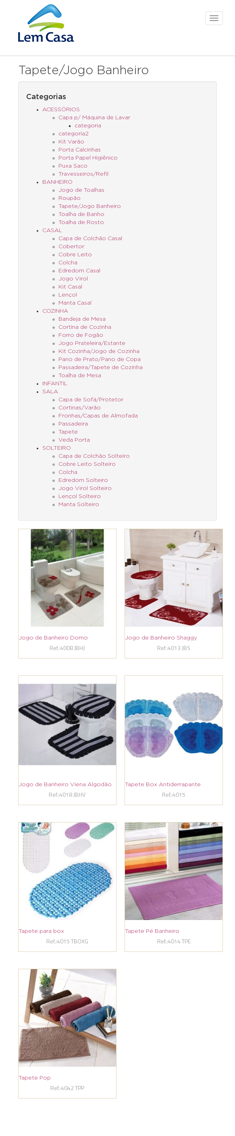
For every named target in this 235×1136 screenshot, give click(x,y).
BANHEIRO (57, 182)
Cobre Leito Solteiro (87, 464)
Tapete (68, 432)
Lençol (67, 295)
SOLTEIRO (56, 448)
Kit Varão (71, 142)
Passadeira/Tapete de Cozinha (100, 367)
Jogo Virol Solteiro (85, 488)
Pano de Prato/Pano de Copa (99, 359)
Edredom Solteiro (83, 480)
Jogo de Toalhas (81, 190)
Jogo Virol (73, 279)
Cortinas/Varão (79, 408)
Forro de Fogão (80, 335)
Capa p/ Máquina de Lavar (94, 117)
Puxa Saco (72, 166)
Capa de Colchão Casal (90, 238)
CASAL (52, 230)
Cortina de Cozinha (84, 327)
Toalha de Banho (81, 214)
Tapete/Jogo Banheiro (89, 206)
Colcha (67, 263)
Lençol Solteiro (79, 496)
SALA (50, 392)
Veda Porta (74, 440)
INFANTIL (54, 383)
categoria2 (73, 134)
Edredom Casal (79, 271)
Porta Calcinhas (79, 150)
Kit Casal (70, 287)
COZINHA (55, 311)
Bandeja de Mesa (82, 319)
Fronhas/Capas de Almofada (98, 416)
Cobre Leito (75, 255)
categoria (88, 126)
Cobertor (71, 246)
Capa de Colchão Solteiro (94, 456)
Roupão (69, 198)
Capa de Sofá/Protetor (90, 400)
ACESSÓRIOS (61, 109)
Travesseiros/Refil (83, 174)
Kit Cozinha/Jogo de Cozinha (98, 351)
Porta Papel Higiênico (88, 158)
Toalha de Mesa (79, 375)
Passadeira (73, 424)
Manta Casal (75, 303)
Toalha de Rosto (81, 222)
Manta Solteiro (78, 504)
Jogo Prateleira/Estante (91, 343)
